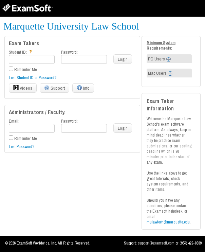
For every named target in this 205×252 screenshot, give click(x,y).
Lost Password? (21, 146)
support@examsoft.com (156, 243)
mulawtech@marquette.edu (168, 222)
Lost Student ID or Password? (32, 77)
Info (83, 88)
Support (54, 88)
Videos (22, 88)
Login (123, 59)
